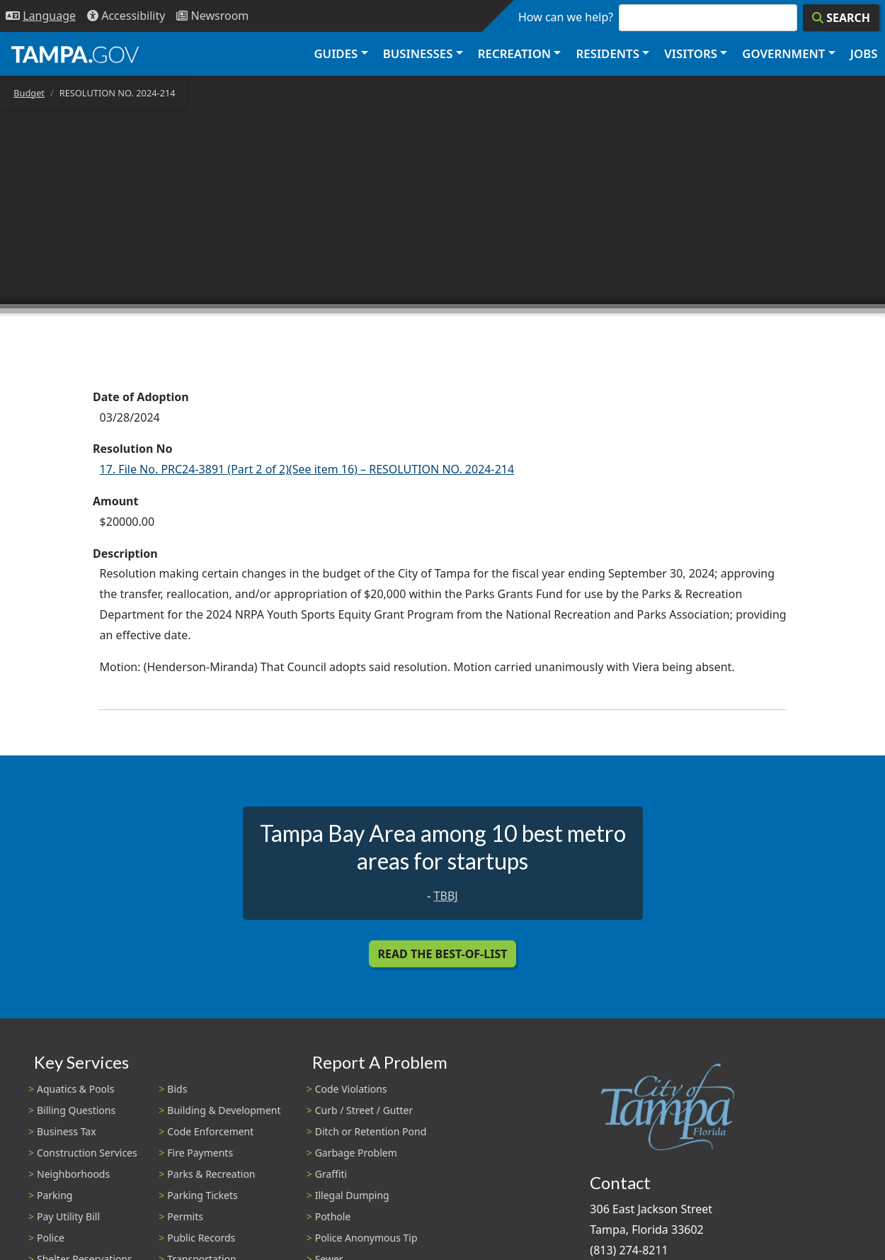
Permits (185, 1216)
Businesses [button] (418, 53)
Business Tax (66, 1131)
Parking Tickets (202, 1195)
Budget (29, 92)
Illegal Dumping (352, 1195)
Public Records (201, 1237)
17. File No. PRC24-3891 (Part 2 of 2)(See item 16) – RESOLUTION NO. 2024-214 (307, 469)
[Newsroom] (212, 16)
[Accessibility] (126, 16)
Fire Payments (200, 1152)
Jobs (864, 53)
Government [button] (783, 53)
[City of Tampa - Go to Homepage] (75, 54)
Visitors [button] (690, 53)
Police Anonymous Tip (366, 1237)
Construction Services (87, 1152)
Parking (54, 1195)
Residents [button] (607, 53)
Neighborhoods (73, 1174)
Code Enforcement (210, 1131)
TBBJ (446, 896)
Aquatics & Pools (75, 1089)
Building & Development (223, 1110)
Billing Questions (76, 1110)
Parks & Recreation (211, 1174)
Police (50, 1237)
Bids (177, 1089)
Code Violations (351, 1089)
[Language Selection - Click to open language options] (40, 16)
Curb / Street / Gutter (364, 1110)
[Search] (841, 17)
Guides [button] (336, 53)
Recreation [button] (514, 53)
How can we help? (565, 17)
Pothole (333, 1216)
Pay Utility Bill (68, 1216)
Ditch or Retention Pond (371, 1131)
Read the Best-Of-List (443, 954)
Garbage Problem (356, 1152)
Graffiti (331, 1174)
